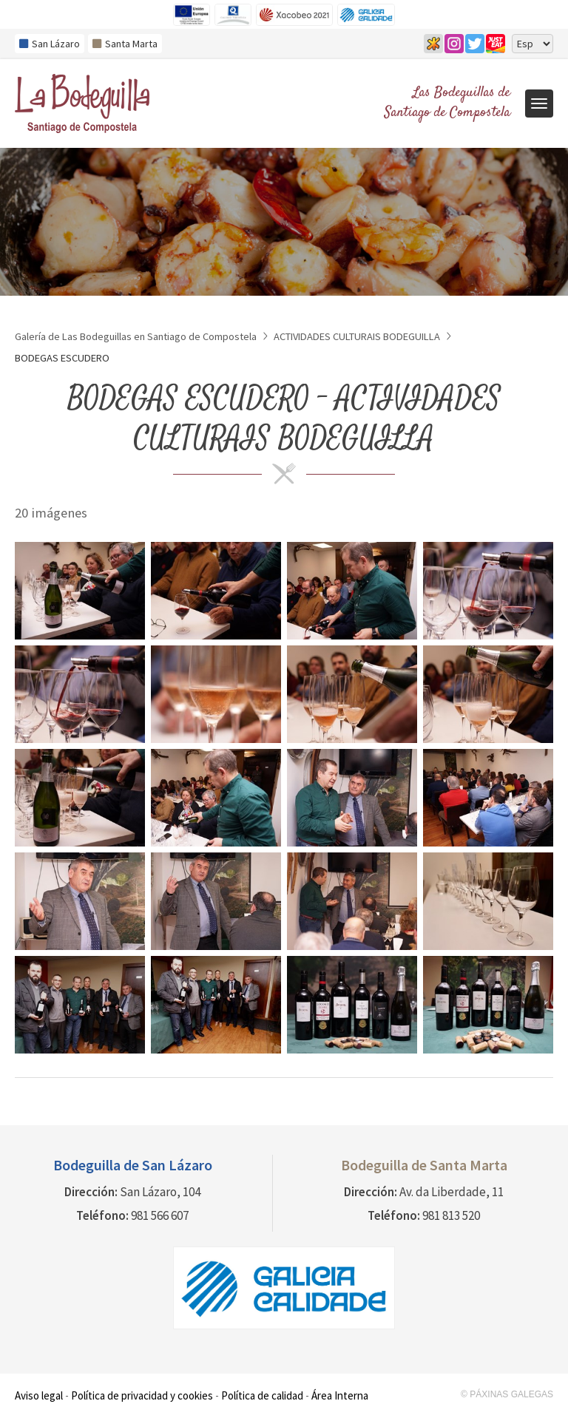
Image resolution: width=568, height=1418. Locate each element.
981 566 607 (160, 1215)
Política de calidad (262, 1395)
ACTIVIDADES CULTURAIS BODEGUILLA (357, 336)
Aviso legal (39, 1395)
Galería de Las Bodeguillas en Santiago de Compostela (136, 336)
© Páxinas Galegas (507, 1394)
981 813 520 (451, 1215)
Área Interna (339, 1395)
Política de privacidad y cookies (142, 1395)
